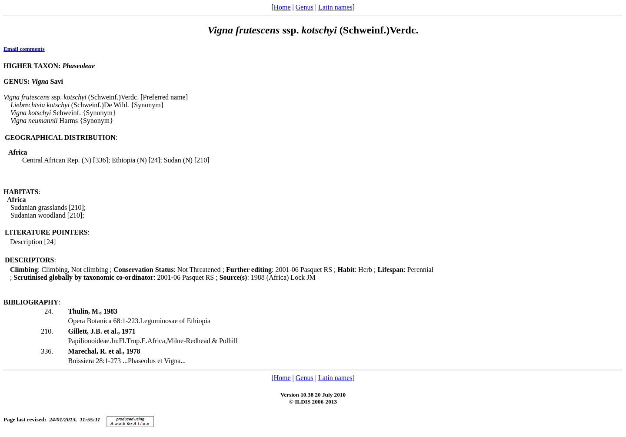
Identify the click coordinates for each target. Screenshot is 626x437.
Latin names (335, 7)
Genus (304, 7)
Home (281, 7)
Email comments (24, 49)
